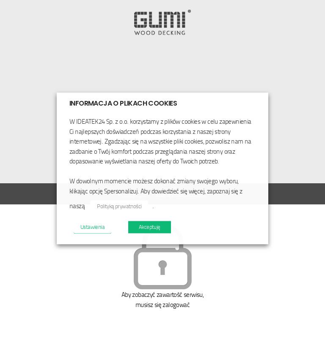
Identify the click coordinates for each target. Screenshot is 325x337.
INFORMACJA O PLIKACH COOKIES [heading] (123, 103)
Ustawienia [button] (92, 227)
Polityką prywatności (119, 206)
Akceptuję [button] (149, 227)
